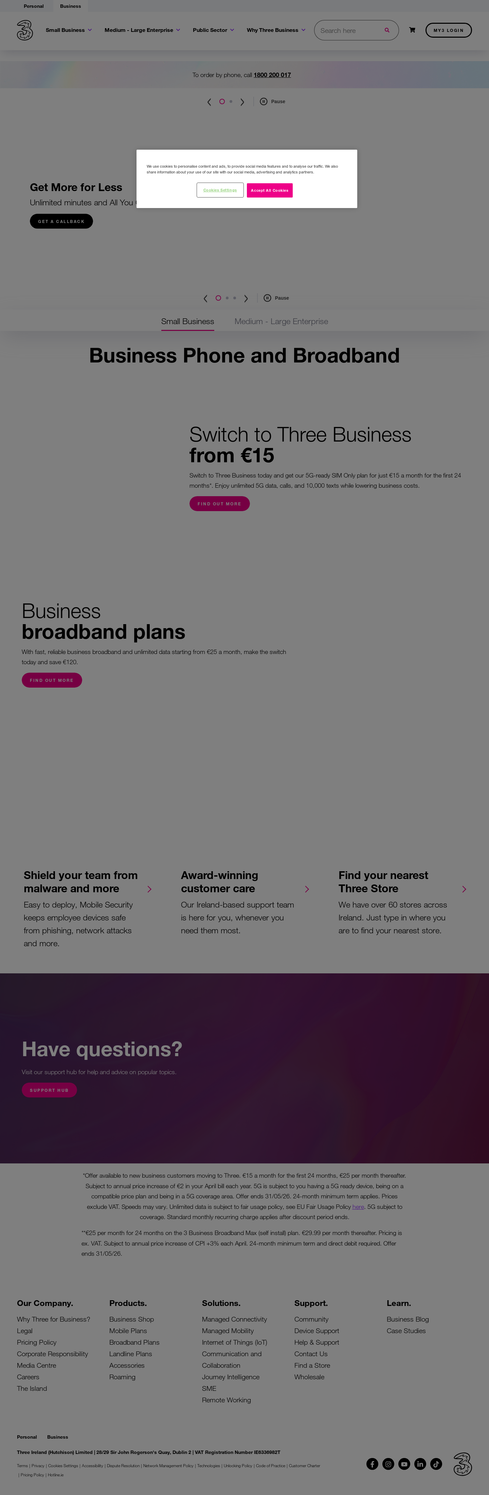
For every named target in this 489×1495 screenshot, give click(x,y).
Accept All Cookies (269, 190)
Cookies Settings (220, 189)
